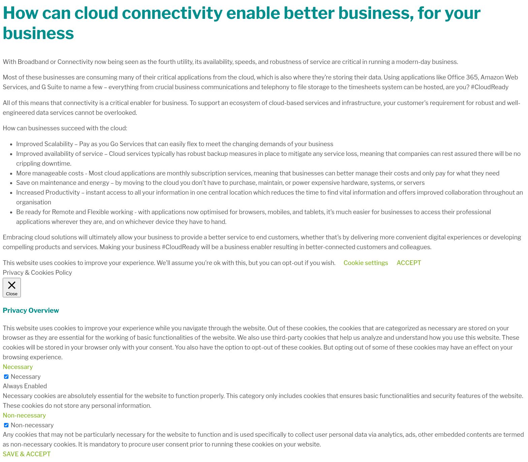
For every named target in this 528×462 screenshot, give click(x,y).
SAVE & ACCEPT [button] (27, 454)
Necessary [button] (18, 366)
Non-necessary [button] (24, 415)
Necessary (26, 376)
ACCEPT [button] (409, 262)
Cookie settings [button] (365, 262)
